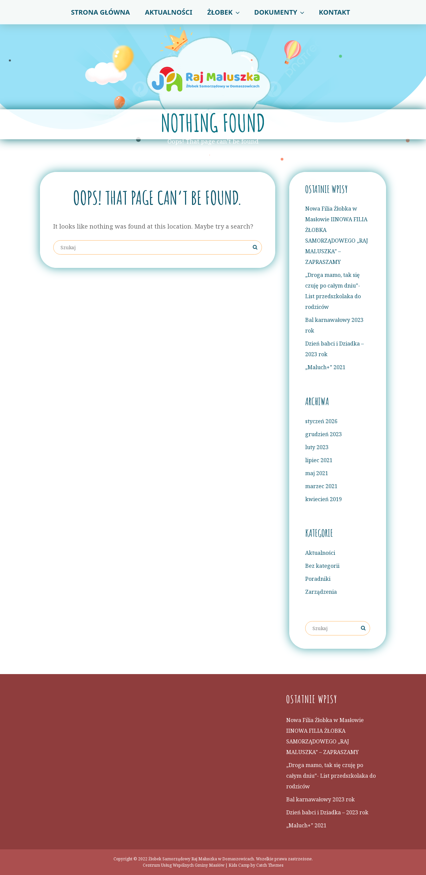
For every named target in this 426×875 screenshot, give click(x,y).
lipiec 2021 (318, 460)
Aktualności (168, 12)
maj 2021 (316, 473)
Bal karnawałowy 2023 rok (320, 799)
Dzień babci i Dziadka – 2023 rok (327, 812)
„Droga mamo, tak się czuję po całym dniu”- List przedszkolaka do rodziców (331, 775)
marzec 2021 (321, 486)
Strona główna (100, 12)
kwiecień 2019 (323, 499)
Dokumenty (280, 12)
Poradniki (317, 578)
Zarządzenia (321, 591)
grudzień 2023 (323, 434)
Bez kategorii (322, 565)
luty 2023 (316, 447)
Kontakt (334, 12)
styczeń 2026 (321, 421)
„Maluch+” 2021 (325, 367)
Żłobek (224, 12)
